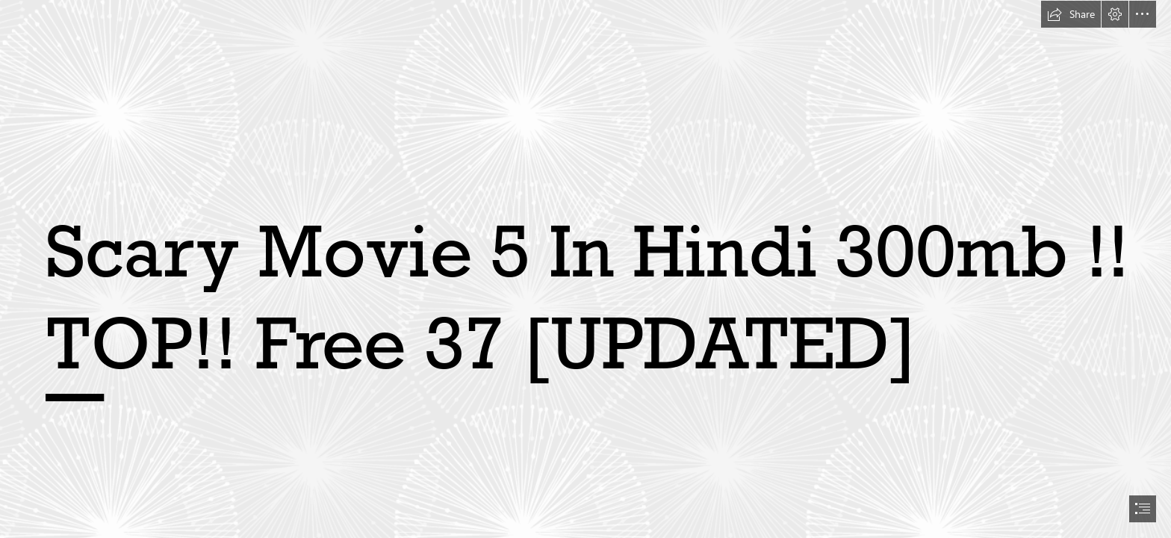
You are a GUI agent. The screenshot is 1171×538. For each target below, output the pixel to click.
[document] (585, 269)
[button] (1071, 14)
